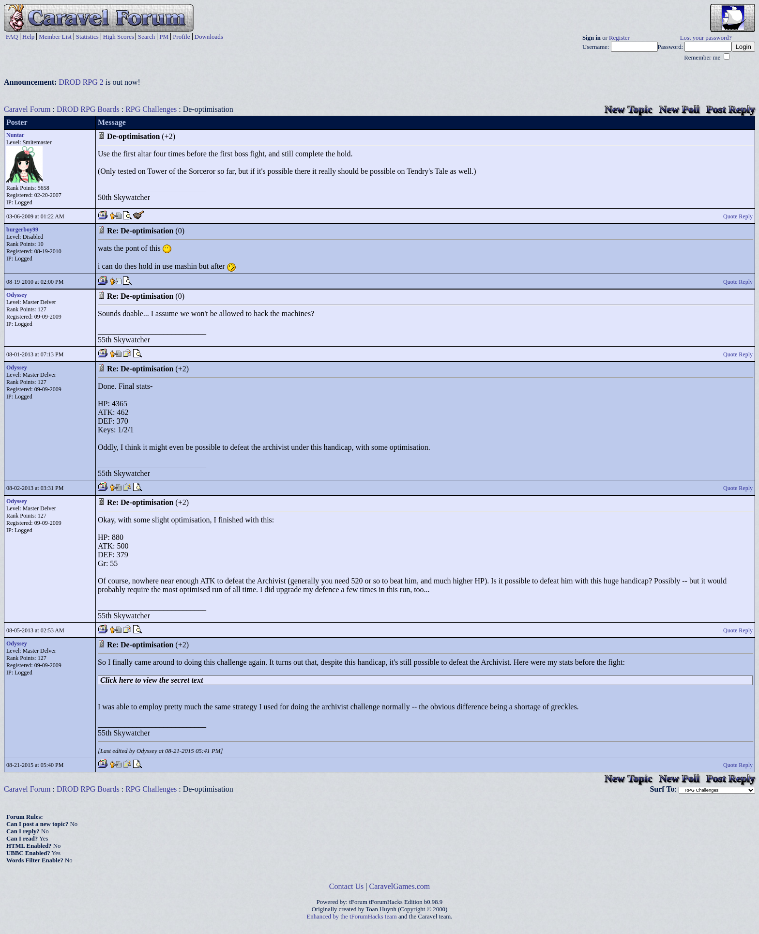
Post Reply (730, 109)
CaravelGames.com (399, 886)
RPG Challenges (151, 109)
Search (146, 36)
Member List (55, 36)
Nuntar (15, 135)
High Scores (118, 36)
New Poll (679, 109)
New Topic (628, 109)
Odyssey (16, 294)
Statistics (87, 36)
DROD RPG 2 (81, 82)
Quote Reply (738, 216)
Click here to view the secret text (151, 680)
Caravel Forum (27, 109)
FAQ (12, 36)
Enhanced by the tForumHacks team (352, 916)
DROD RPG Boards (88, 109)
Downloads (209, 36)
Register (619, 37)
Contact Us (346, 886)
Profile (181, 36)
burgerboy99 (22, 229)
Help (28, 36)
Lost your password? (706, 37)
